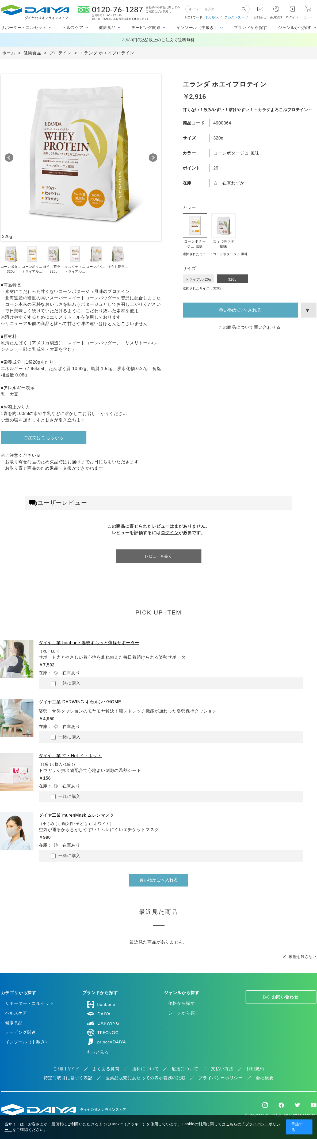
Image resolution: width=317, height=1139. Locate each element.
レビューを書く (158, 556)
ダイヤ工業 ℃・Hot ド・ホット (70, 755)
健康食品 (14, 1022)
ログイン (292, 17)
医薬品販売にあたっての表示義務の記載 (145, 1078)
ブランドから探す (250, 27)
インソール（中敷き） (27, 1042)
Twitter (297, 1105)
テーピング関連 (20, 1032)
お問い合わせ (285, 997)
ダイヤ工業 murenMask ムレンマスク (76, 815)
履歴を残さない (302, 957)
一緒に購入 (66, 683)
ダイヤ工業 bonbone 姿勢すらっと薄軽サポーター (89, 642)
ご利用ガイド (66, 1068)
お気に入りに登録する (308, 310)
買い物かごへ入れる (240, 310)
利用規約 (255, 1068)
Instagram (265, 1105)
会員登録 (276, 17)
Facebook (281, 1105)
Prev (9, 157)
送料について (145, 1068)
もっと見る (98, 1052)
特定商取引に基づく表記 (68, 1078)
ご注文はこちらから (44, 437)
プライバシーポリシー (220, 1078)
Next (153, 157)
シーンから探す (183, 1013)
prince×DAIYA (106, 1042)
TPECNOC (103, 1032)
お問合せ (260, 17)
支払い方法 (222, 1068)
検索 (245, 9)
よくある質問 (106, 1068)
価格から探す (181, 1003)
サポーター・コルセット (29, 1003)
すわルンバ (213, 17)
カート (308, 17)
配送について (184, 1068)
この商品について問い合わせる (249, 327)
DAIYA (99, 1014)
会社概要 (265, 1078)
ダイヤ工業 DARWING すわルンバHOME (80, 702)
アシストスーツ (236, 17)
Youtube (313, 1105)
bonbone (101, 1004)
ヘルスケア (16, 1013)
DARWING (103, 1023)
